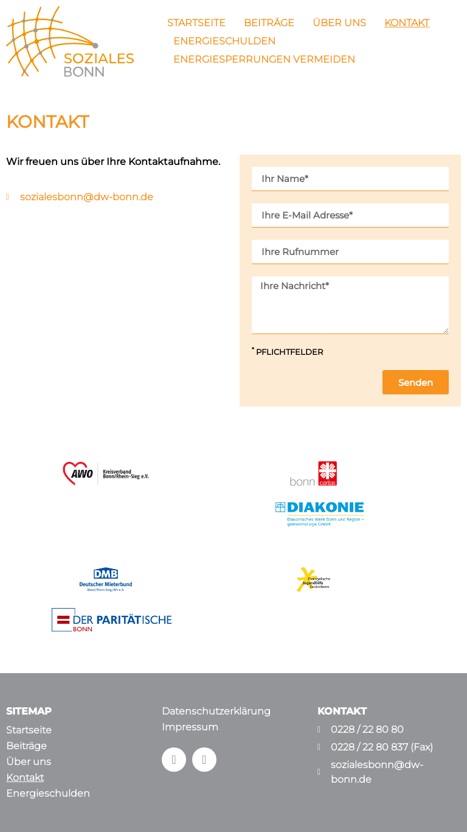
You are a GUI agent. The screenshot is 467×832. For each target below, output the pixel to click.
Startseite (196, 23)
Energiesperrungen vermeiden (264, 59)
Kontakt (406, 23)
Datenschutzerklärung (216, 711)
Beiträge (269, 23)
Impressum (190, 727)
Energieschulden (224, 41)
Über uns (339, 23)
